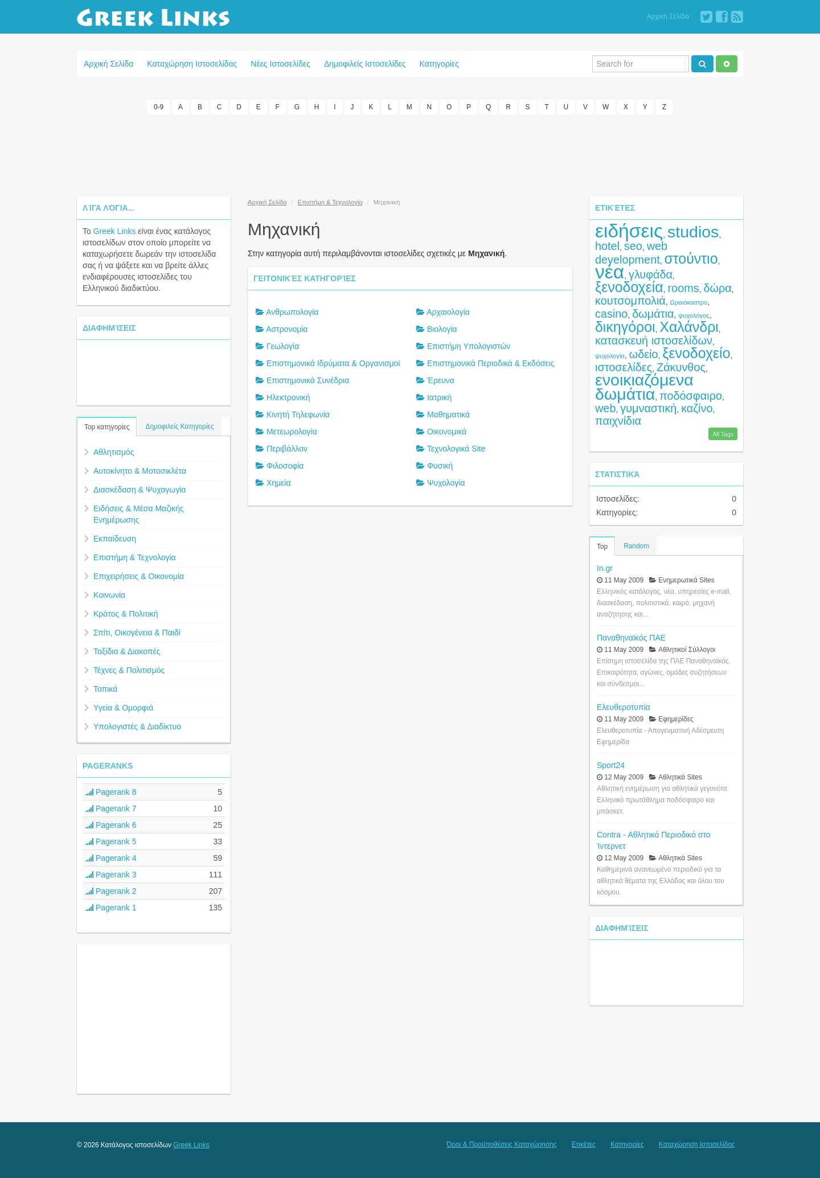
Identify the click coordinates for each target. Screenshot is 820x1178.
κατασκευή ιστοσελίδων (653, 340)
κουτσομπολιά (630, 300)
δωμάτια (653, 313)
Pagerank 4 (111, 858)
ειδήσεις (629, 230)
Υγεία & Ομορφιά (123, 707)
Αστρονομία (287, 329)
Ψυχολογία (446, 482)
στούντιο (691, 258)
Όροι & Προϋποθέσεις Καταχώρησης (501, 1144)
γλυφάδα (651, 274)
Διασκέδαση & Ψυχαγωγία (139, 489)
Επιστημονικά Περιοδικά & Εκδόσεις (490, 363)
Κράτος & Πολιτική (125, 613)
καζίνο (696, 408)
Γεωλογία (282, 346)
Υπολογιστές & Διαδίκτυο (137, 726)
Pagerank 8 (111, 792)
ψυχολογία (610, 355)
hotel (607, 246)
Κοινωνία (109, 595)
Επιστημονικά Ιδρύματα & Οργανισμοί (333, 363)
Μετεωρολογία (291, 431)
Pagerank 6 (111, 825)
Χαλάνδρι (689, 327)
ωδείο (643, 354)
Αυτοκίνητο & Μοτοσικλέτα (139, 470)
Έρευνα (440, 380)
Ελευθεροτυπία (623, 707)
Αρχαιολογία (448, 312)
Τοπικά (105, 688)
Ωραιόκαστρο (689, 302)
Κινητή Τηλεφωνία (298, 414)
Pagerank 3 (111, 874)
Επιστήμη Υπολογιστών (468, 346)
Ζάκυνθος (681, 367)
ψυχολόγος (694, 315)
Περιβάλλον (287, 448)
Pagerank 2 (111, 891)
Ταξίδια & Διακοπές (126, 651)
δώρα (717, 288)
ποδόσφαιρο (690, 395)
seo (633, 246)
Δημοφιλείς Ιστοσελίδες (365, 63)
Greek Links (114, 231)
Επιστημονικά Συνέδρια (307, 380)
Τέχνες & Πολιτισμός (129, 670)
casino (611, 313)
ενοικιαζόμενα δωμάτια (644, 387)
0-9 (158, 107)
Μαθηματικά (448, 414)
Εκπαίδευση (114, 538)
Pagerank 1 (111, 907)
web (605, 408)
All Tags (722, 433)
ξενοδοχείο (696, 353)
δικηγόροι (625, 327)
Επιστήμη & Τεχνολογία (134, 557)
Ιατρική (439, 397)
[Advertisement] (410, 153)
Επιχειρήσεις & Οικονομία (138, 576)
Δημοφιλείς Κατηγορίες (179, 426)
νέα (609, 271)
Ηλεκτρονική (288, 397)
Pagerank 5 (111, 841)
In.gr (605, 568)
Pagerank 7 (111, 808)
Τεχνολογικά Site (456, 448)
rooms (683, 288)
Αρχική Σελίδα (668, 16)
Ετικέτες (584, 1144)
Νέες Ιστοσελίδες (280, 63)
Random (636, 546)
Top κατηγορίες (106, 427)
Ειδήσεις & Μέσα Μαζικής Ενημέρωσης (138, 514)
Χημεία (278, 482)
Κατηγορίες (439, 63)
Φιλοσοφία (285, 465)
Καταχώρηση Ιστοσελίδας (192, 63)
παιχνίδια (618, 420)
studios (693, 232)
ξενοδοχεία (629, 287)
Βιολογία (442, 329)
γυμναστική (648, 408)
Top (602, 547)
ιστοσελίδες (623, 367)
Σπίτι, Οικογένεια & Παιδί (137, 632)
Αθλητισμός (113, 452)
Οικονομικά (447, 431)
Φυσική (440, 465)
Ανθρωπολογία (292, 312)
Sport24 (611, 765)
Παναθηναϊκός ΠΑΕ (631, 637)
